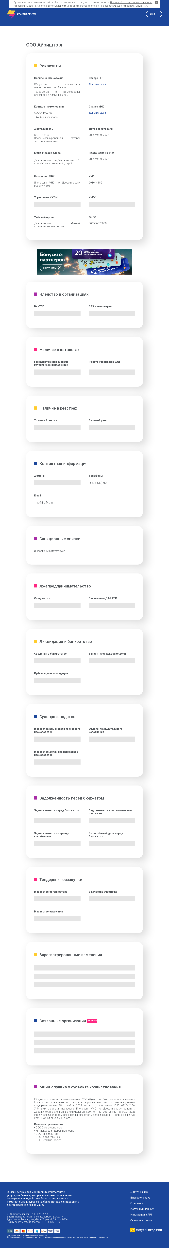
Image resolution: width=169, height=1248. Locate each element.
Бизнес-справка (140, 1197)
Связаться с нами (141, 1220)
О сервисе (136, 1203)
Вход (152, 14)
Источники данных (142, 1209)
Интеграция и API (141, 1214)
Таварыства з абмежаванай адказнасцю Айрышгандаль (57, 93)
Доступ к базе (139, 1191)
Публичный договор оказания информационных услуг (27, 1235)
